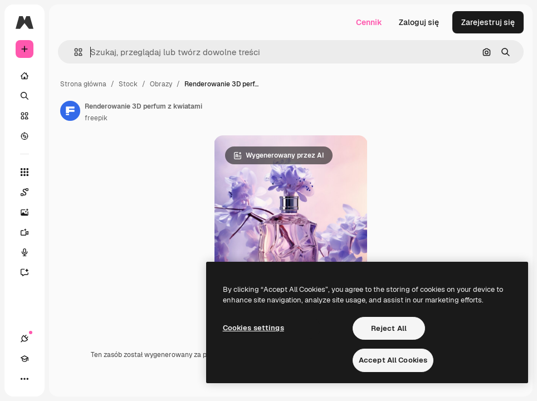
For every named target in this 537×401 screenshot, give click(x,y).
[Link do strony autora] (70, 111)
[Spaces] (30, 192)
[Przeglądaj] (24, 136)
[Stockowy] (24, 116)
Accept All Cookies (393, 360)
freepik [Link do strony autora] (96, 118)
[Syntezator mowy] (30, 252)
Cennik (369, 22)
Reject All (389, 328)
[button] (73, 52)
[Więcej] (24, 379)
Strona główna (83, 84)
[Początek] (24, 76)
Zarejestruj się (488, 22)
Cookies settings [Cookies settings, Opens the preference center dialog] (253, 327)
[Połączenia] (24, 339)
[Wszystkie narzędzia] (24, 172)
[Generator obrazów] (30, 212)
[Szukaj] (24, 96)
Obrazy (161, 84)
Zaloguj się (419, 22)
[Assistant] (30, 272)
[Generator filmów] (30, 232)
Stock (128, 84)
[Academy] (24, 359)
